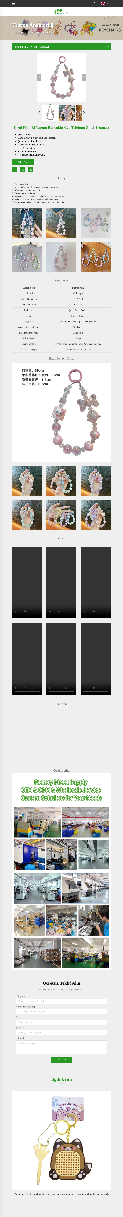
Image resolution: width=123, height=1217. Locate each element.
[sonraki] (84, 77)
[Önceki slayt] (39, 112)
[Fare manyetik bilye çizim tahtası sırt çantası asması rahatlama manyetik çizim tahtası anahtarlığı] (61, 1140)
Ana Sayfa (19, 32)
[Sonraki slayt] (84, 112)
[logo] (61, 11)
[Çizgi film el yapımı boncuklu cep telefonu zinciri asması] (61, 77)
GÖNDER (61, 1059)
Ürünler (30, 32)
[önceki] (39, 77)
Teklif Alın (23, 162)
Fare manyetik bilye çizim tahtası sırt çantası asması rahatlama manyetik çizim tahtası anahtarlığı (61, 1194)
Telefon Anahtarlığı (44, 32)
